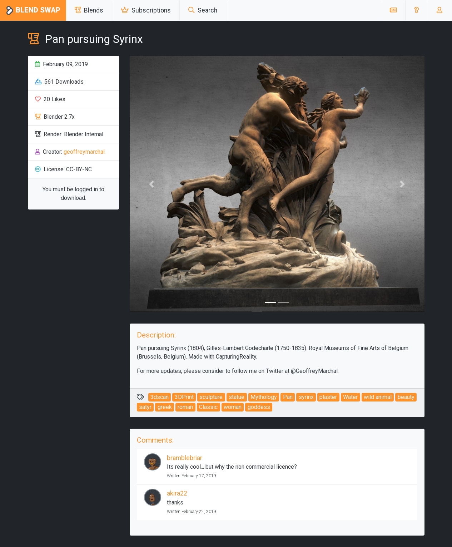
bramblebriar (184, 458)
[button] (416, 10)
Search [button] (202, 10)
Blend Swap (33, 10)
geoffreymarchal (84, 151)
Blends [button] (89, 10)
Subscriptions (146, 10)
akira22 (177, 493)
